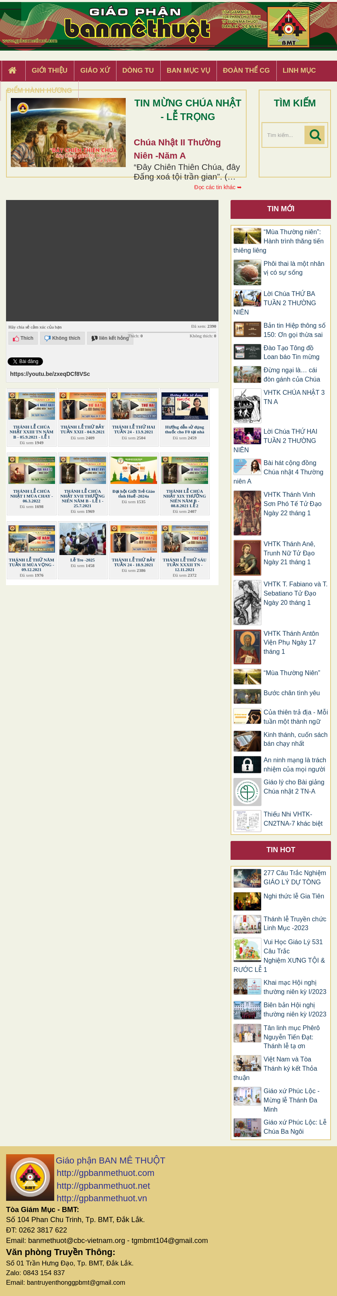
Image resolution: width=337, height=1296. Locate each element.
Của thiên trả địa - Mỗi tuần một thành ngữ (295, 717)
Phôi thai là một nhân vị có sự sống (293, 268)
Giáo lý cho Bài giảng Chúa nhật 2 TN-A (293, 787)
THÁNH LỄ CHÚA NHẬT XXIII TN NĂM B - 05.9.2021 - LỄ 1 (31, 432)
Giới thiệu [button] (49, 70)
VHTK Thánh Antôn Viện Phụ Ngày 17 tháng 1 (291, 642)
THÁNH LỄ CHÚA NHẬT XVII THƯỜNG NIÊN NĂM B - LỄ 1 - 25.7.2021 (82, 498)
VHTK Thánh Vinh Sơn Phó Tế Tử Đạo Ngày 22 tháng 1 (292, 503)
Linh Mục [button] (299, 70)
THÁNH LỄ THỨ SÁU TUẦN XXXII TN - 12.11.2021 (184, 564)
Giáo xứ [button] (95, 70)
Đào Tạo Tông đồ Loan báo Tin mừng (291, 353)
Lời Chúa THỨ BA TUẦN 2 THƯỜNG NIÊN (274, 303)
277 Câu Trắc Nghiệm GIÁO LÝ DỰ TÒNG (294, 877)
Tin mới (280, 209)
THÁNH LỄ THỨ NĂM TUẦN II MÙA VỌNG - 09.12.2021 (31, 564)
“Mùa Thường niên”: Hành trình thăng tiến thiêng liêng (278, 241)
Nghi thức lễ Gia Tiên (293, 896)
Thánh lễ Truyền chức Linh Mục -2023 (294, 924)
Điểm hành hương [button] (39, 90)
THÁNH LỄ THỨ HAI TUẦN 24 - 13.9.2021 (133, 429)
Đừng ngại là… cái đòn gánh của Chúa (291, 375)
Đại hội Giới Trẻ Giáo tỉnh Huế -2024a (133, 493)
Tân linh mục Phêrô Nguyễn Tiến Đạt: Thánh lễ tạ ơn (291, 1037)
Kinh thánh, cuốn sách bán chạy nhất (295, 739)
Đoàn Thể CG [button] (246, 70)
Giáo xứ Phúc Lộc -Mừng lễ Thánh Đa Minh (291, 1100)
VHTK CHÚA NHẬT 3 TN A (294, 397)
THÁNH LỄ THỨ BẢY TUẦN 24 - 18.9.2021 (133, 562)
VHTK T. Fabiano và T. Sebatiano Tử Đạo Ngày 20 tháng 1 (295, 593)
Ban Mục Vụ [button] (188, 70)
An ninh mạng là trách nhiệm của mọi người (294, 765)
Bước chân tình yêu (291, 693)
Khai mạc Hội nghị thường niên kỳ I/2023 (294, 987)
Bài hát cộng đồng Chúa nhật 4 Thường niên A (278, 472)
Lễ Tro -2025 (82, 559)
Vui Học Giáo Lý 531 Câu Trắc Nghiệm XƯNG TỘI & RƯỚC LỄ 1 (279, 956)
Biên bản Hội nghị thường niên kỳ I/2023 (294, 1010)
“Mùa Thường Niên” (291, 672)
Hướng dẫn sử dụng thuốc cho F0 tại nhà (184, 429)
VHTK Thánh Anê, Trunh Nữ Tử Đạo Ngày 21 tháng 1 (289, 553)
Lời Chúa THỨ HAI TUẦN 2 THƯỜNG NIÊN (275, 440)
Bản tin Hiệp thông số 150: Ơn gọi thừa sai (294, 330)
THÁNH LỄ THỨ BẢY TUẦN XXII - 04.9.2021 (82, 429)
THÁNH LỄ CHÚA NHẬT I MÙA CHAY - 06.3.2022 (31, 496)
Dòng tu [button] (138, 70)
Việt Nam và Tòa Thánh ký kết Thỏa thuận (275, 1068)
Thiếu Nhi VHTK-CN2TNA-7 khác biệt (293, 819)
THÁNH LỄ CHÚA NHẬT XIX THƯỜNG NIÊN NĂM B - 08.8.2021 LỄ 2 (184, 498)
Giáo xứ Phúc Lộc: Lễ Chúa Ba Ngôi (294, 1127)
